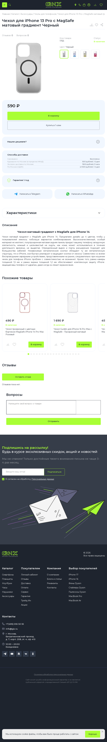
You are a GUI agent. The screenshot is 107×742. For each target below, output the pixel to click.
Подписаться (54, 473)
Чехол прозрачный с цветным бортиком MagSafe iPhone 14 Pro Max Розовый (25, 333)
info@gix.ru (12, 631)
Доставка (26, 585)
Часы (4, 590)
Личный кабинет (29, 577)
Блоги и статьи (54, 581)
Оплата (24, 590)
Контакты (51, 590)
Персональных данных (42, 480)
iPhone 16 (73, 581)
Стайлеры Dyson (77, 590)
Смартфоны (8, 577)
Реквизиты (52, 585)
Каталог (7, 569)
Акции (24, 607)
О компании (53, 577)
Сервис (24, 594)
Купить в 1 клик (53, 126)
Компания (54, 569)
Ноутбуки (7, 585)
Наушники (7, 594)
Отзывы (25, 581)
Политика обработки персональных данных (53, 676)
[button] (28, 355)
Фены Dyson (75, 585)
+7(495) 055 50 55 (15, 626)
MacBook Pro (75, 598)
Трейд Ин (26, 603)
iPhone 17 (73, 577)
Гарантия (25, 598)
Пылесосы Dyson (77, 594)
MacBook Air (75, 603)
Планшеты (7, 581)
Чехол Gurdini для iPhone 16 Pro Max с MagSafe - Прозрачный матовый (73, 331)
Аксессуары (8, 598)
